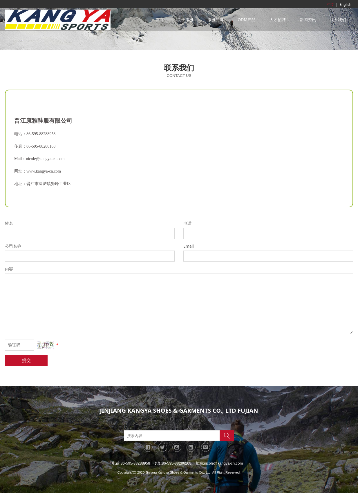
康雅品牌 (215, 19)
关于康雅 (185, 19)
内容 (9, 268)
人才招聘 (278, 19)
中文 (330, 4)
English (345, 4)
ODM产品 (247, 19)
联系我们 (338, 19)
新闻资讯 (308, 19)
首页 (159, 19)
